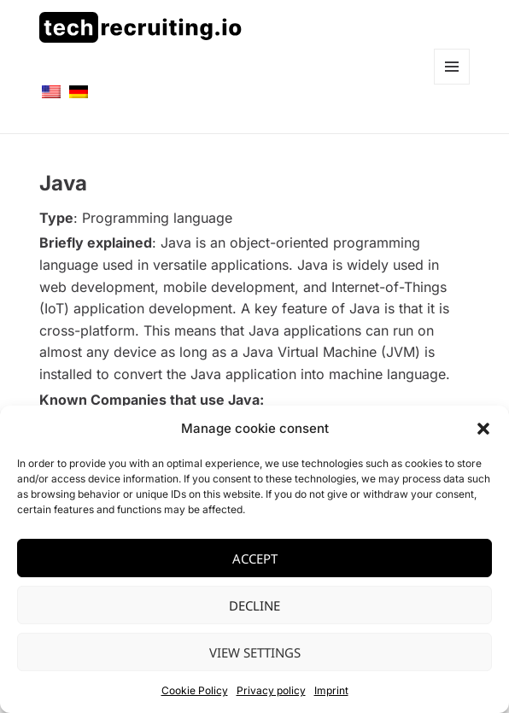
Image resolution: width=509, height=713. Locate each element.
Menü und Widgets (452, 84)
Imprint (331, 690)
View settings (255, 652)
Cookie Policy (194, 690)
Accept (255, 558)
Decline (254, 605)
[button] (483, 428)
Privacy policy (271, 690)
